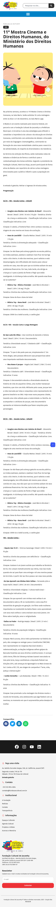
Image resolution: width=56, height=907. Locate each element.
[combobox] (36, 5)
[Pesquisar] (51, 5)
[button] (28, 14)
